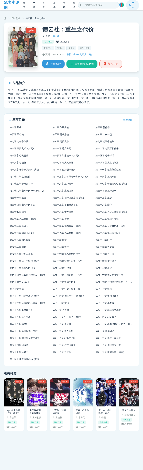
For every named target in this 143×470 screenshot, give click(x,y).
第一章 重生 (16, 127)
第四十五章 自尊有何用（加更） (112, 225)
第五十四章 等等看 (105, 247)
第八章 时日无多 (61, 141)
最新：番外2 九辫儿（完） (80, 54)
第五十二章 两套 (18, 247)
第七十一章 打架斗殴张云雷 (66, 289)
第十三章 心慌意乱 (19, 155)
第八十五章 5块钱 (18, 324)
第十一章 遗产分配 (62, 148)
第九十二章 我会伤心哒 (64, 338)
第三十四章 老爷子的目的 (22, 204)
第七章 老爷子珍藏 (19, 141)
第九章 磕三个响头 (105, 141)
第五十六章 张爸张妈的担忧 (66, 254)
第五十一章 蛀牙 (104, 240)
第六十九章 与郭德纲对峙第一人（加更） (115, 282)
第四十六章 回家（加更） (22, 232)
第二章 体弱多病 (61, 127)
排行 (44, 5)
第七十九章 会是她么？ (21, 310)
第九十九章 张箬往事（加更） (110, 352)
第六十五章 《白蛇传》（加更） (69, 275)
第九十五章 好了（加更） (65, 345)
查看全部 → (129, 119)
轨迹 (74, 5)
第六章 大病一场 (104, 134)
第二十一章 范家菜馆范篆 (108, 169)
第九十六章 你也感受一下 (108, 345)
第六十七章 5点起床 (20, 282)
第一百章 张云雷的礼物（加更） (26, 359)
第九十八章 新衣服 (62, 352)
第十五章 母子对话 (105, 155)
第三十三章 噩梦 (104, 197)
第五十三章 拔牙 (61, 247)
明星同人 (48, 48)
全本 (54, 5)
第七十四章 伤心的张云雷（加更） (70, 296)
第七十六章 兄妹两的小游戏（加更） (28, 303)
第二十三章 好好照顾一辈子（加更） (71, 176)
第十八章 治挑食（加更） (108, 162)
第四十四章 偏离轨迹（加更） (67, 225)
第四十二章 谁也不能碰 (107, 218)
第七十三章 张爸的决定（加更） (26, 296)
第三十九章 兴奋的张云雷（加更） (113, 211)
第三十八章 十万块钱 (63, 211)
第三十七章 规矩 (18, 211)
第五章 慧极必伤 (61, 134)
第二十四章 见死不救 (106, 176)
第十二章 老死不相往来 (107, 148)
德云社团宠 (84, 48)
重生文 (71, 48)
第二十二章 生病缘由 (20, 176)
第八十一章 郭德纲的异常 (108, 310)
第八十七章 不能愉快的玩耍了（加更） (115, 324)
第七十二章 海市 (104, 289)
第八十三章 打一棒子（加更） (67, 317)
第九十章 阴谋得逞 (105, 331)
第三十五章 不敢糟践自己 (65, 204)
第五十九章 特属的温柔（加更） (69, 261)
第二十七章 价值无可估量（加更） (113, 183)
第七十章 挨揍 (17, 289)
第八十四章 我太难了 (106, 317)
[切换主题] (121, 4)
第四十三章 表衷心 (19, 225)
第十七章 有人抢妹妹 (63, 162)
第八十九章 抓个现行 (63, 331)
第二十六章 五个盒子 (63, 183)
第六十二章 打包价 (62, 268)
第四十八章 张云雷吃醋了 (108, 232)
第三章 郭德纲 (103, 127)
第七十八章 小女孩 (105, 303)
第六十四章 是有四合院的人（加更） (28, 275)
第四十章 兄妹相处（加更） (23, 218)
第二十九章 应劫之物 (63, 190)
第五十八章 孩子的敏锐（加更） (26, 261)
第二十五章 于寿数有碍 (21, 183)
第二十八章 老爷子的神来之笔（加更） (29, 190)
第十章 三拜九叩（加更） (22, 148)
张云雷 (60, 48)
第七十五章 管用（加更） (108, 296)
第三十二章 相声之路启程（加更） (70, 197)
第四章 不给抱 (17, 134)
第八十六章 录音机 (62, 324)
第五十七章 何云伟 (105, 254)
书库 (34, 5)
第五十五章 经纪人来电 (21, 254)
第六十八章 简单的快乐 (64, 282)
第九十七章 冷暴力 (19, 352)
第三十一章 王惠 (18, 197)
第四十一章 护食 (61, 218)
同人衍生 (16, 18)
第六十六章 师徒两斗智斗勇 (109, 275)
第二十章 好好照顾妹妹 (64, 169)
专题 (64, 5)
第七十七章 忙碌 (61, 303)
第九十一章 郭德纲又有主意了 (24, 338)
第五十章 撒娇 (60, 240)
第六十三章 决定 (104, 268)
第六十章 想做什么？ (106, 261)
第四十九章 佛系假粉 (20, 240)
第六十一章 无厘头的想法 (22, 268)
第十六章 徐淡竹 (18, 162)
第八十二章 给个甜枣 (20, 317)
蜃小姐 (56, 36)
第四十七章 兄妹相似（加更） (67, 232)
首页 (24, 5)
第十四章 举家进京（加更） (66, 155)
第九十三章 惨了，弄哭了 (108, 338)
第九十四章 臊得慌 (19, 345)
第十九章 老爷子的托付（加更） (26, 169)
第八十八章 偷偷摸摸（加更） (24, 331)
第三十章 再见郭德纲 (106, 190)
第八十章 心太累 (61, 310)
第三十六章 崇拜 (104, 204)
